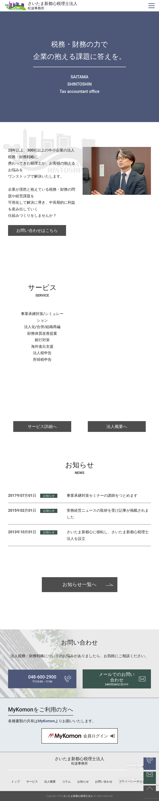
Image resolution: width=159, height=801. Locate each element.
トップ (15, 781)
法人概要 (50, 781)
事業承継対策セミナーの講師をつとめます (102, 495)
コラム (66, 781)
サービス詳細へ (42, 426)
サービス (32, 781)
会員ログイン (74, 736)
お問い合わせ (103, 781)
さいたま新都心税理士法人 (52, 5)
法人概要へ (116, 426)
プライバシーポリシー (133, 781)
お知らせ (49, 495)
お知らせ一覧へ (80, 584)
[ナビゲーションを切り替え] (151, 5)
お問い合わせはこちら (37, 230)
